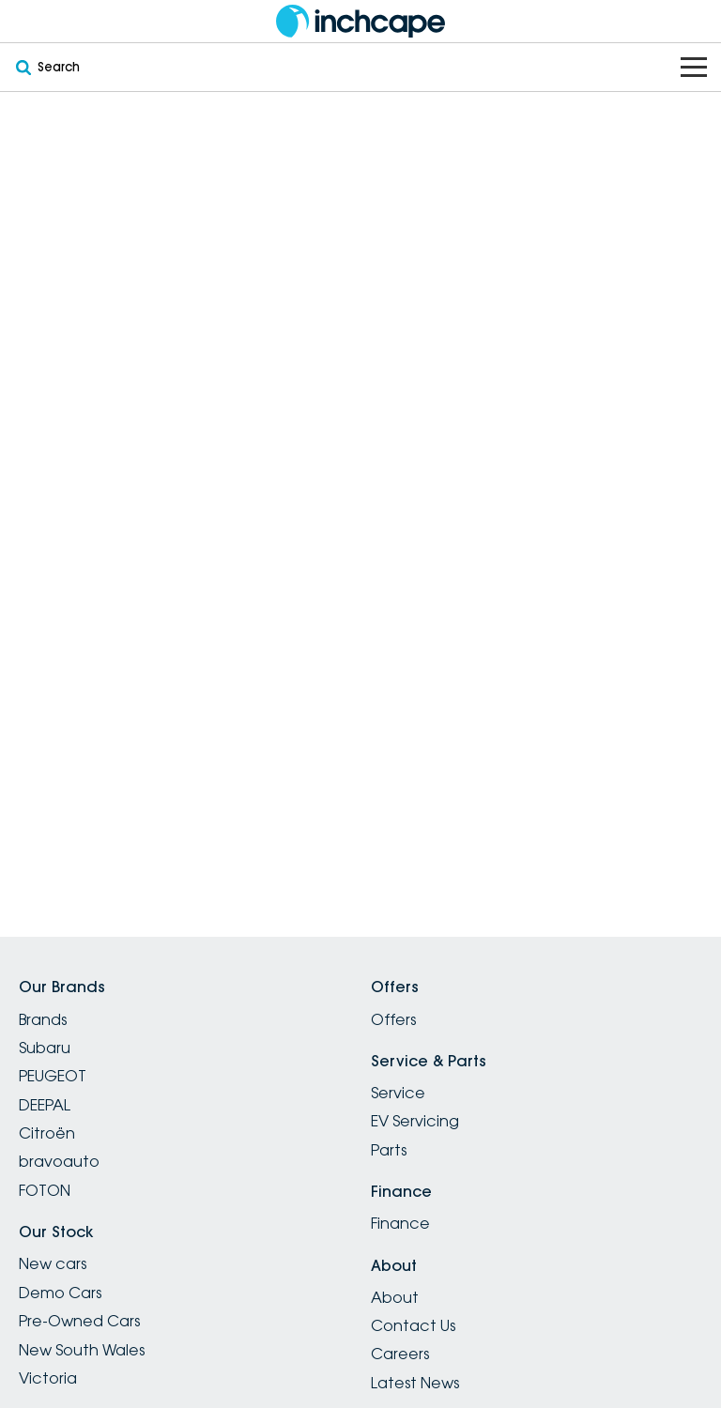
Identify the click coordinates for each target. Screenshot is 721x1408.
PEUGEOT (52, 1075)
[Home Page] (360, 21)
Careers (400, 1353)
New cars (52, 1263)
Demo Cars (60, 1292)
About (395, 1297)
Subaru (44, 1047)
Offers (393, 1019)
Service (398, 1092)
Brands (43, 1019)
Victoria (48, 1378)
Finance (400, 1223)
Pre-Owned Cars (79, 1320)
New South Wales (82, 1349)
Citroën (47, 1133)
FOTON (44, 1190)
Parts (389, 1149)
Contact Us (413, 1325)
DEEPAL (44, 1104)
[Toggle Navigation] (694, 67)
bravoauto (59, 1161)
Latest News (415, 1382)
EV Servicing (415, 1120)
